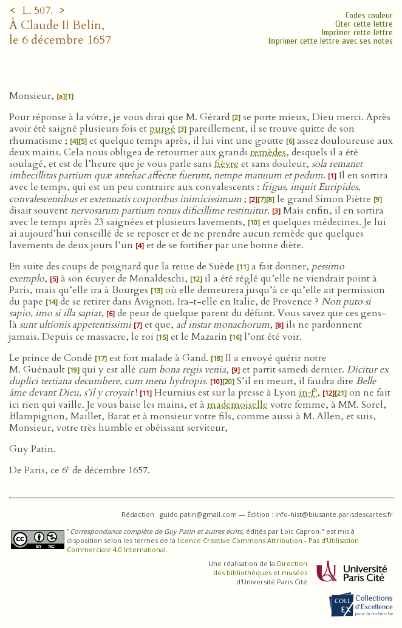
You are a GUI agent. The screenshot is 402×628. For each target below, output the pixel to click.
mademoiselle (237, 404)
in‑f (308, 392)
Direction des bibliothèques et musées (260, 568)
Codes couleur (369, 15)
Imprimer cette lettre (357, 32)
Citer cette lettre (364, 24)
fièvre (226, 164)
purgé (162, 128)
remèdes (268, 152)
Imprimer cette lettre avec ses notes (330, 41)
